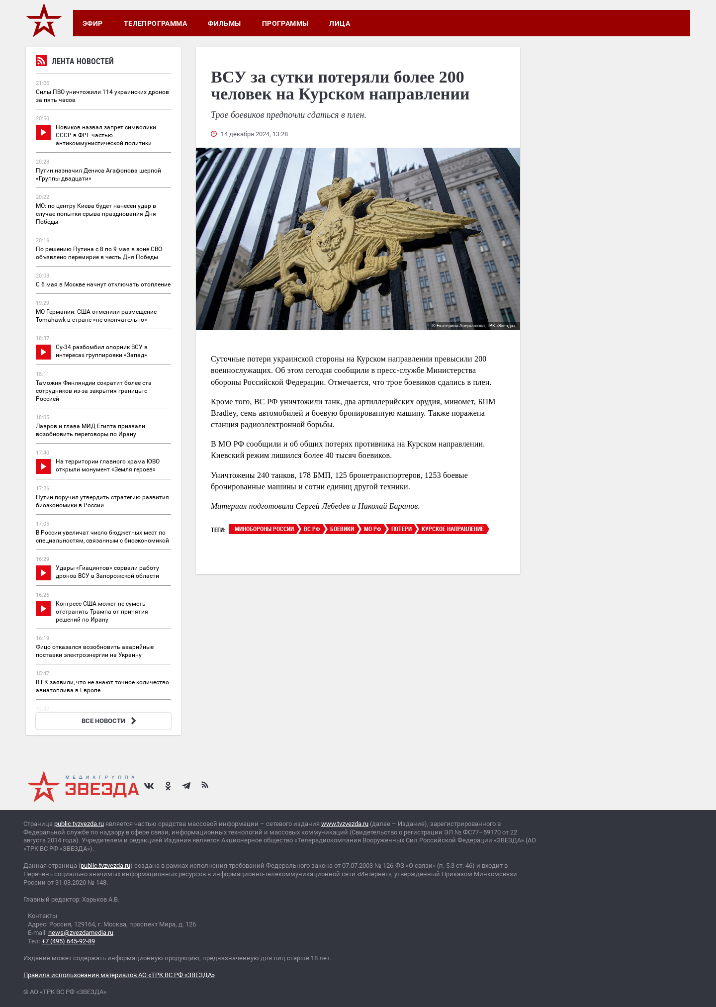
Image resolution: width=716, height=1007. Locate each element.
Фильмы (224, 23)
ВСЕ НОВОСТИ (110, 721)
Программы (285, 23)
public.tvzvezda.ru (79, 823)
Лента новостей (75, 62)
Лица (339, 23)
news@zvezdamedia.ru (80, 932)
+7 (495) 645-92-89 (68, 941)
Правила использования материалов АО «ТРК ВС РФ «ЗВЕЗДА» (119, 975)
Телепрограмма (155, 23)
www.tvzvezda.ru (344, 823)
